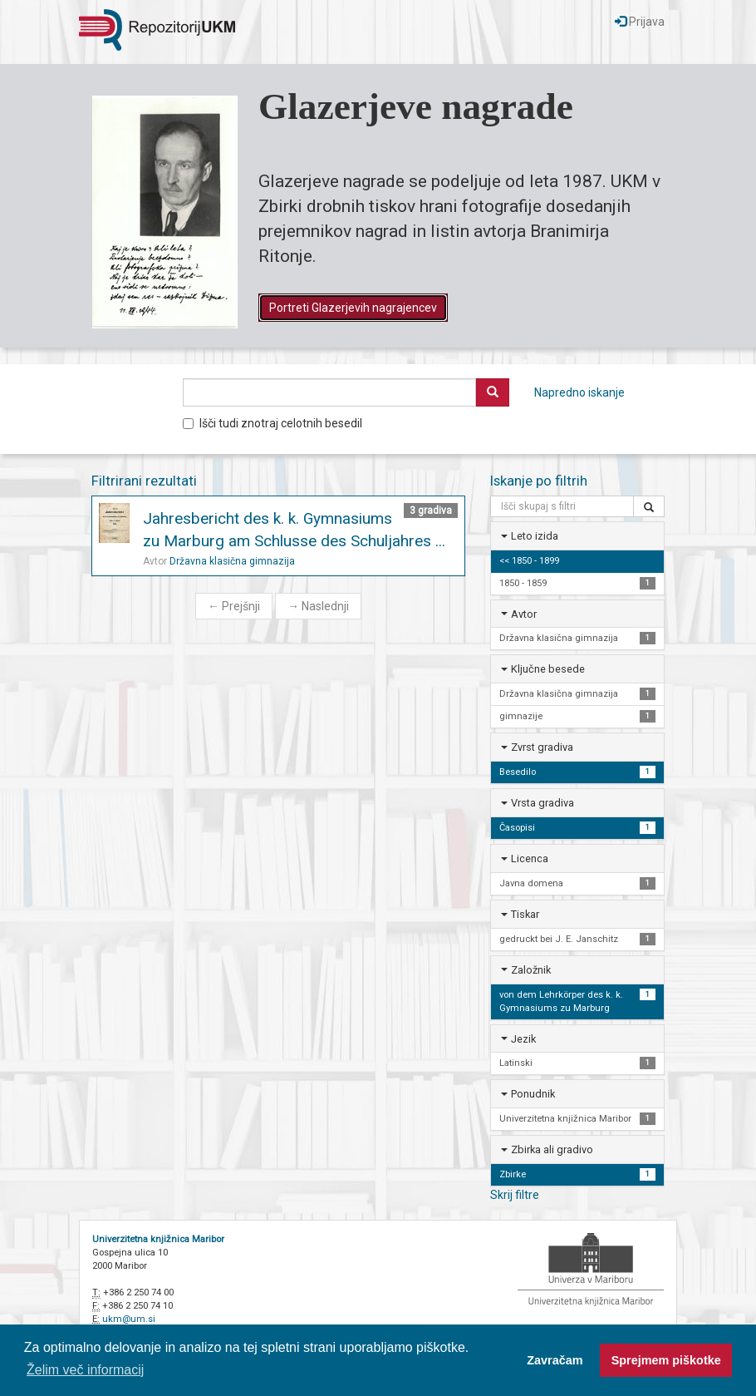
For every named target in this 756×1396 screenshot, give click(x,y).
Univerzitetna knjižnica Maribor (158, 1239)
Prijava (640, 21)
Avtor (524, 614)
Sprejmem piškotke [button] (666, 1360)
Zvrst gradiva (542, 747)
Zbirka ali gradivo (552, 1149)
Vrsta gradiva (542, 803)
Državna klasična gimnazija (232, 561)
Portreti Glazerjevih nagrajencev (353, 307)
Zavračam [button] (554, 1360)
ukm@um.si (128, 1319)
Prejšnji (234, 606)
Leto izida (534, 536)
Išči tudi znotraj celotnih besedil (272, 423)
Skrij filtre (514, 1194)
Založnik (531, 970)
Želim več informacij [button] (85, 1370)
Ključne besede (548, 669)
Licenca (529, 858)
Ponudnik (533, 1094)
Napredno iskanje (579, 392)
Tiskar (525, 914)
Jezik (523, 1039)
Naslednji (318, 606)
